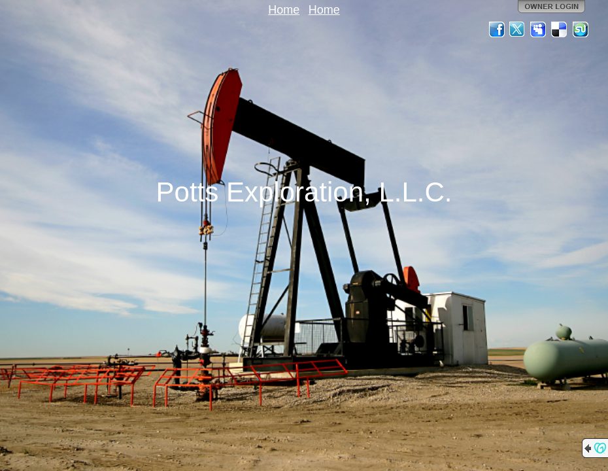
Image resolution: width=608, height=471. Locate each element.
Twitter (518, 29)
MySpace (539, 29)
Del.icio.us (559, 29)
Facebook (497, 29)
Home (283, 9)
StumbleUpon (580, 29)
